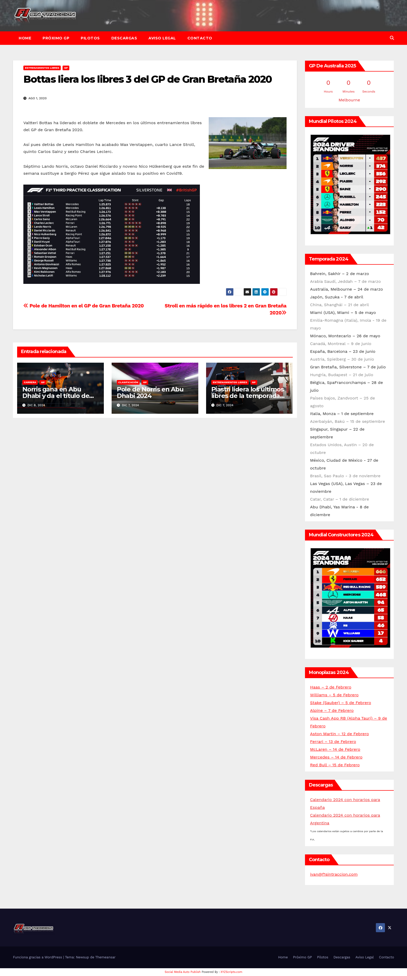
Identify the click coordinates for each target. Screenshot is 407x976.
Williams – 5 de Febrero (334, 694)
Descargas (124, 38)
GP (66, 67)
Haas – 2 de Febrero (330, 687)
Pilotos (90, 38)
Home (25, 38)
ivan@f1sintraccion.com (334, 874)
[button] (392, 38)
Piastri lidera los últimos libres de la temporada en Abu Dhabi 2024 (247, 395)
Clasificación (128, 382)
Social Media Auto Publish (183, 972)
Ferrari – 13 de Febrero (333, 741)
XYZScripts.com (231, 972)
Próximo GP (56, 38)
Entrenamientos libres (42, 67)
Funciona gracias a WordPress (38, 957)
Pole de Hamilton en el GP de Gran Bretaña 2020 (83, 306)
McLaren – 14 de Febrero (335, 749)
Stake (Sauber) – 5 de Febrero (340, 702)
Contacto (199, 38)
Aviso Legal (162, 38)
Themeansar (105, 957)
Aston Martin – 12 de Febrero (339, 733)
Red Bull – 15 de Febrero (335, 764)
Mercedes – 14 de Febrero (336, 757)
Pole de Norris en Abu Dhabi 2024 (150, 392)
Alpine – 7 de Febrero (332, 710)
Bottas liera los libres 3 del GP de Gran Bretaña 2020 (147, 79)
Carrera (30, 382)
